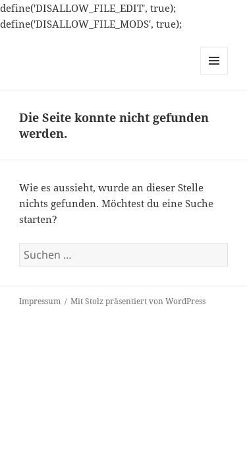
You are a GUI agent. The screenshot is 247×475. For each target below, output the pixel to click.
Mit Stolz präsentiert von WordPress (138, 301)
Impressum (40, 301)
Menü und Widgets (214, 74)
